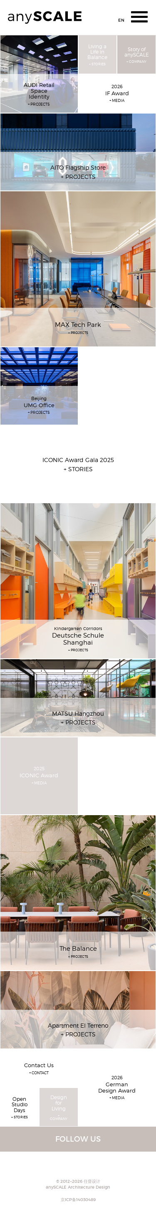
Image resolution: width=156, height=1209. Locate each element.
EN (121, 20)
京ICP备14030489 (78, 1199)
